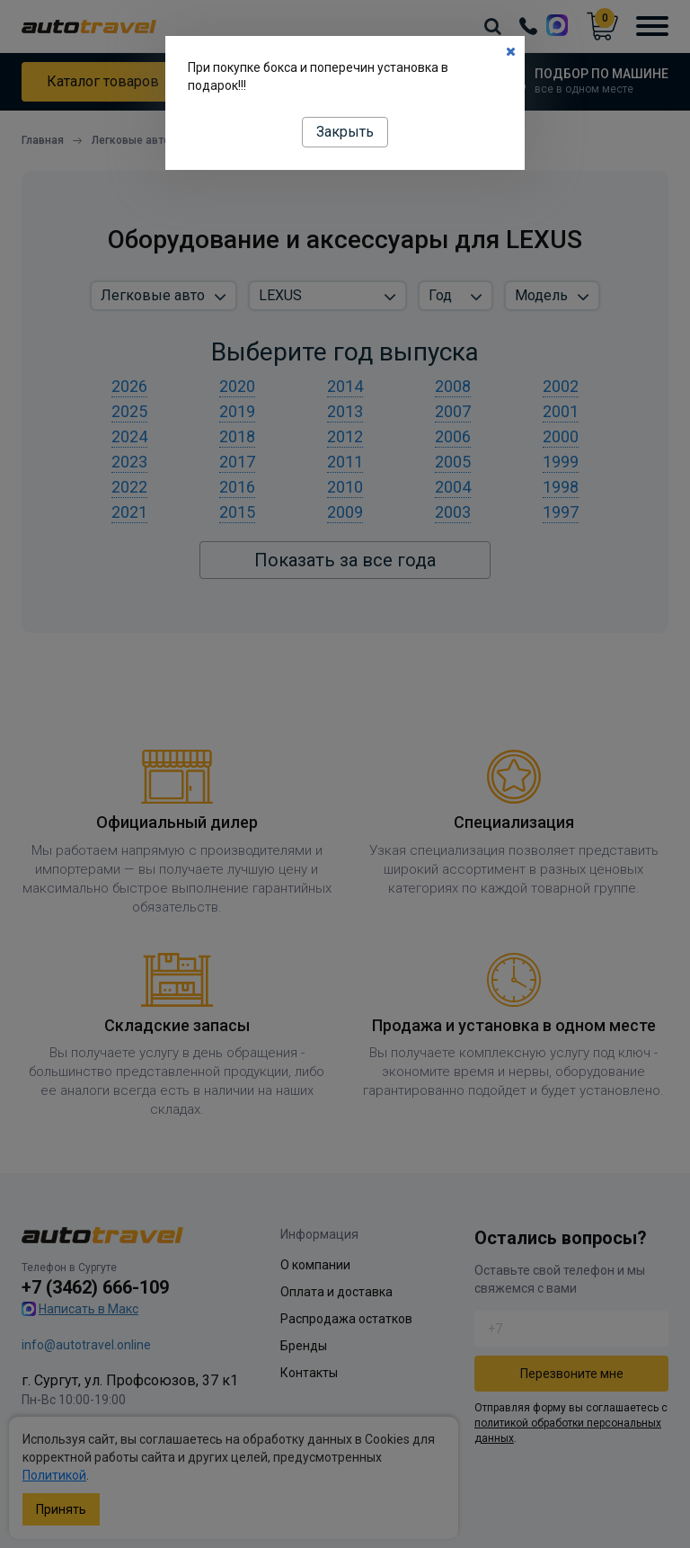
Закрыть (345, 131)
